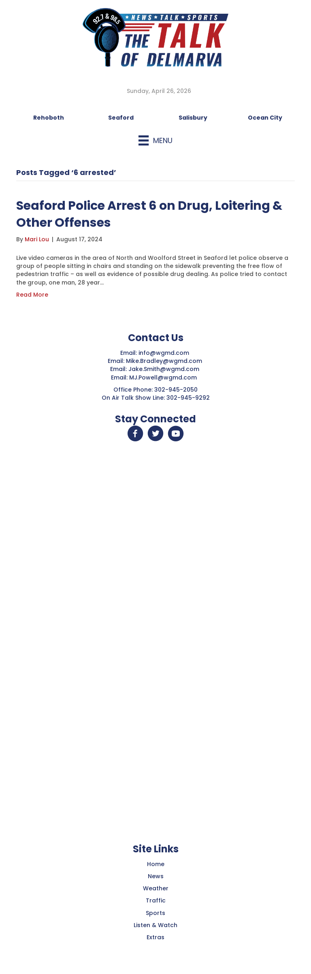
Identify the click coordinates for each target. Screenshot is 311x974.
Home (155, 864)
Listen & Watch (155, 925)
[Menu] (155, 140)
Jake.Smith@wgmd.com (164, 369)
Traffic (156, 900)
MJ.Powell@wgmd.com (164, 377)
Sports (155, 913)
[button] (135, 434)
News (156, 876)
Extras (155, 937)
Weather (155, 888)
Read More (32, 295)
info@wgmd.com (164, 353)
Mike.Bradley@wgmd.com (164, 361)
